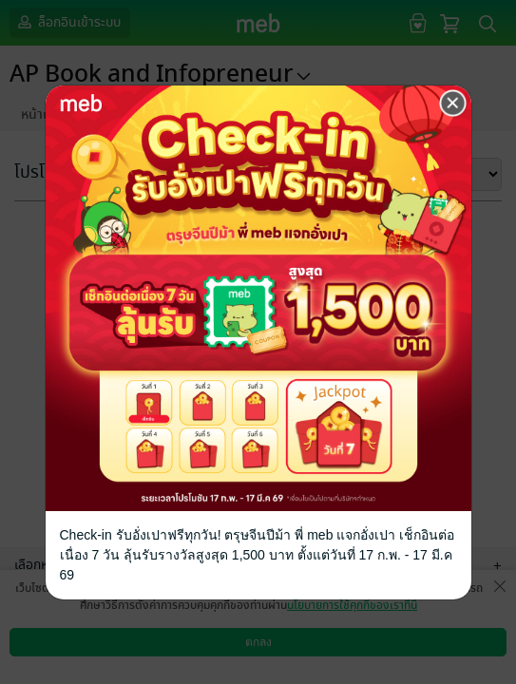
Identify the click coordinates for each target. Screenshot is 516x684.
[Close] (453, 103)
